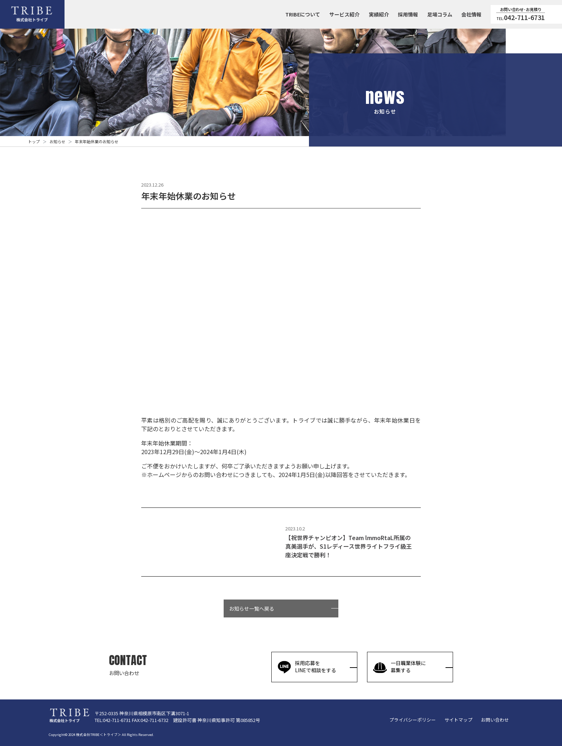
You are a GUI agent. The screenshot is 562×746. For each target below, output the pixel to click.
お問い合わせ (495, 719)
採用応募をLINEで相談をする (306, 666)
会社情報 (471, 14)
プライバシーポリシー (412, 719)
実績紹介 (379, 14)
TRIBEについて (302, 14)
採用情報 (408, 14)
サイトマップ (458, 719)
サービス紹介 (344, 14)
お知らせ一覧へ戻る (251, 616)
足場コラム (439, 14)
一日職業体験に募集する (399, 666)
